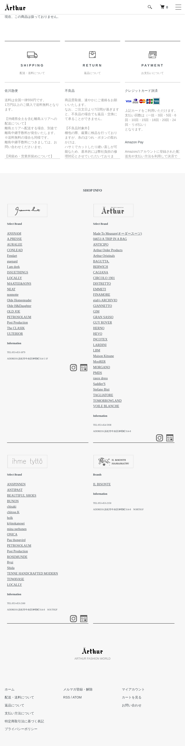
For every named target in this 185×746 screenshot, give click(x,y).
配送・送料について (19, 697)
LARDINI (100, 345)
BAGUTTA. (101, 261)
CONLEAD (15, 250)
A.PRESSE (14, 239)
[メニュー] (178, 7)
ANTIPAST (14, 490)
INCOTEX (100, 339)
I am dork (13, 267)
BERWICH (100, 267)
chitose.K (13, 512)
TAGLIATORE (103, 395)
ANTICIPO (100, 244)
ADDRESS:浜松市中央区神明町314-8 (112, 431)
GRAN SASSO (103, 317)
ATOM (77, 697)
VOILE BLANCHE (106, 406)
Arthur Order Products (108, 250)
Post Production (17, 322)
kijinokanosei (16, 523)
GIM (96, 311)
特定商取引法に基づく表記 (24, 721)
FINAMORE (101, 294)
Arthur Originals (104, 256)
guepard (12, 261)
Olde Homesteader (19, 300)
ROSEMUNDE (17, 557)
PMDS (97, 373)
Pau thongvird (16, 540)
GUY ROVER (102, 322)
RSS (66, 697)
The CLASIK (16, 328)
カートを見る (131, 697)
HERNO (98, 328)
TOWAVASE (15, 579)
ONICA (12, 534)
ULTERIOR (15, 334)
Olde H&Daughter (19, 306)
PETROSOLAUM (19, 317)
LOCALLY (14, 278)
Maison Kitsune (103, 356)
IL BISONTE (102, 484)
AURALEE (14, 244)
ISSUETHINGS (17, 272)
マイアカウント (133, 689)
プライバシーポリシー (21, 729)
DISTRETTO (102, 283)
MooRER (99, 361)
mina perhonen (17, 529)
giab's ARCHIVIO (105, 300)
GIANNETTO (102, 306)
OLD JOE (13, 311)
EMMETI (99, 289)
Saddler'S (99, 384)
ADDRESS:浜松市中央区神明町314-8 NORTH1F (118, 509)
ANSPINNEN (16, 484)
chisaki (11, 506)
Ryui (10, 562)
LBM (96, 350)
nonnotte (12, 294)
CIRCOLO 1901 (104, 278)
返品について (14, 705)
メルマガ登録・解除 (78, 689)
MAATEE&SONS (19, 283)
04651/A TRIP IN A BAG (110, 239)
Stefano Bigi (101, 389)
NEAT (11, 289)
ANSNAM (14, 233)
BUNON (13, 501)
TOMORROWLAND (107, 401)
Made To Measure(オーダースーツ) (117, 233)
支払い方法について (19, 713)
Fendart (12, 256)
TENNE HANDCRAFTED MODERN (32, 573)
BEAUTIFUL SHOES (21, 495)
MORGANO (101, 367)
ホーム (10, 689)
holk (10, 518)
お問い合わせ (131, 705)
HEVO (97, 334)
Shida (11, 568)
